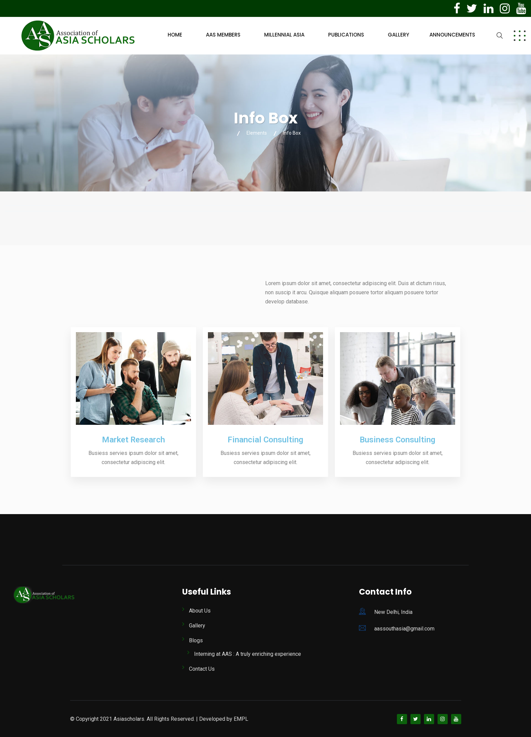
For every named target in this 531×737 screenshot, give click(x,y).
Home (175, 34)
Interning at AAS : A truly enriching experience (247, 654)
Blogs (196, 640)
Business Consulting (397, 439)
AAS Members (223, 34)
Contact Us (202, 669)
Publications (346, 34)
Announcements (452, 34)
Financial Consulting (265, 439)
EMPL (241, 719)
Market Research (133, 439)
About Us (200, 610)
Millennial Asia (284, 34)
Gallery (398, 34)
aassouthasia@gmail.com (404, 628)
